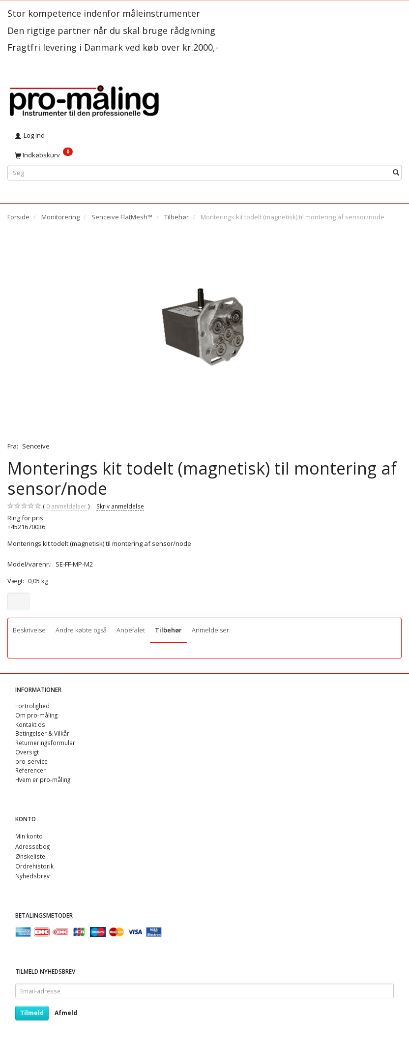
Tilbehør (168, 630)
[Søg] (396, 172)
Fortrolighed (32, 706)
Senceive (36, 446)
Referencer (30, 770)
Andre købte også (81, 630)
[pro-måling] (84, 100)
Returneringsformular (45, 743)
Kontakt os (30, 724)
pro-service (31, 761)
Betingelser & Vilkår (42, 733)
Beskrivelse (29, 630)
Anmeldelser (210, 630)
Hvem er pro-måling (42, 779)
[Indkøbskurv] (204, 155)
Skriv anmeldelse (120, 506)
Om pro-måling (36, 715)
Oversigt (27, 752)
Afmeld (66, 1013)
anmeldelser (66, 506)
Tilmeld (32, 1013)
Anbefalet (131, 630)
